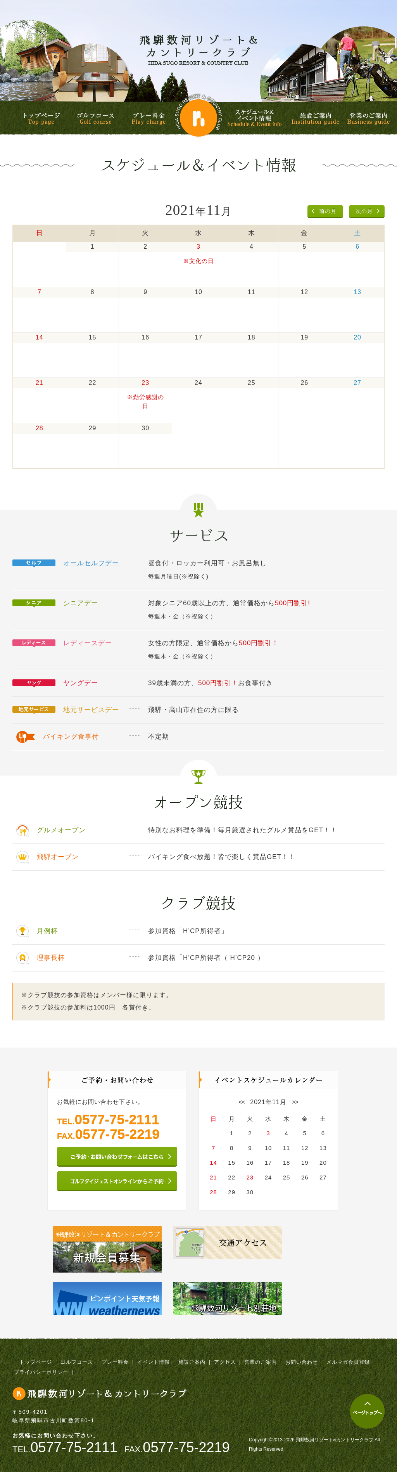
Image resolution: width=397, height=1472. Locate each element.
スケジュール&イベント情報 (256, 118)
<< (241, 1102)
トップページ (42, 119)
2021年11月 (268, 1102)
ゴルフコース (95, 119)
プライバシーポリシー (41, 1372)
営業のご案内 (368, 119)
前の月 (328, 211)
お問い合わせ (301, 1362)
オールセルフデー (91, 563)
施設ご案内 (315, 119)
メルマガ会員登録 (348, 1362)
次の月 (364, 211)
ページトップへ (367, 1411)
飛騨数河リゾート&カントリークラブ (198, 50)
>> (295, 1102)
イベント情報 (153, 1362)
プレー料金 (148, 119)
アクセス (225, 1362)
